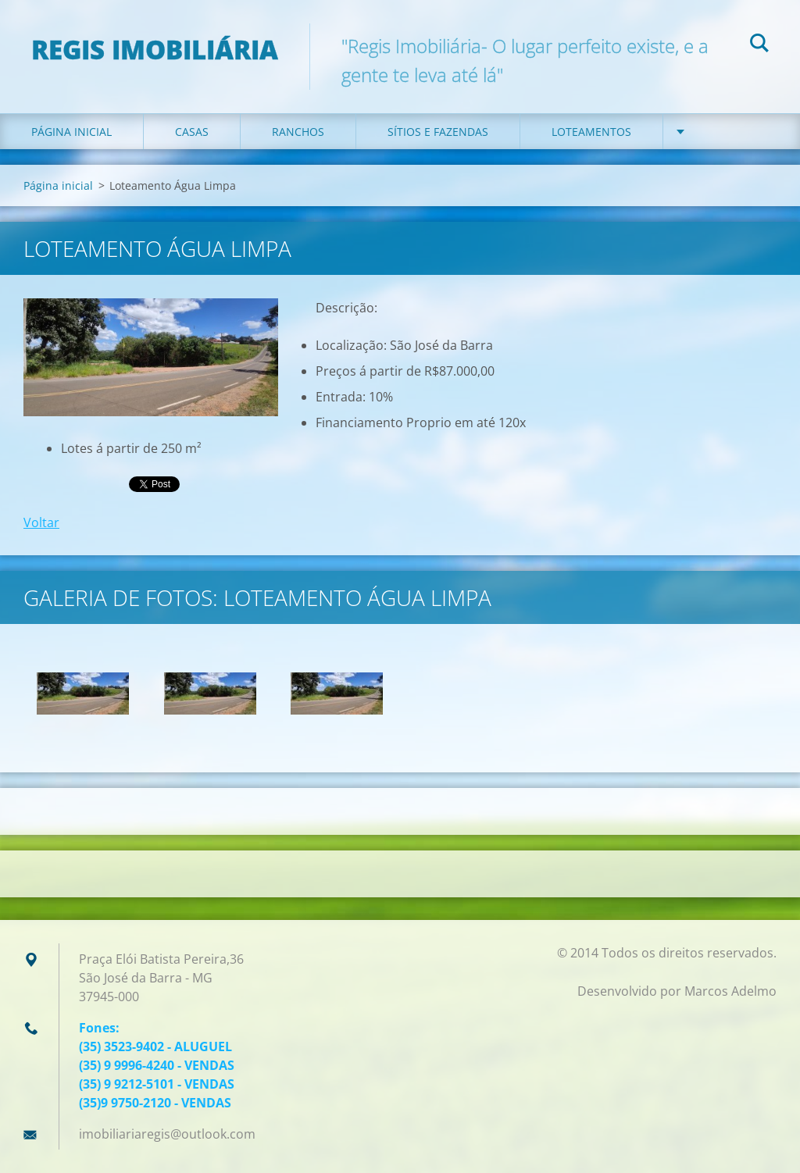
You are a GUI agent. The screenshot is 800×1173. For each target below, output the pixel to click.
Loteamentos (591, 131)
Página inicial (71, 131)
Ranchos (298, 131)
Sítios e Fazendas (438, 131)
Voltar (41, 522)
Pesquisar (759, 45)
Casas (192, 131)
